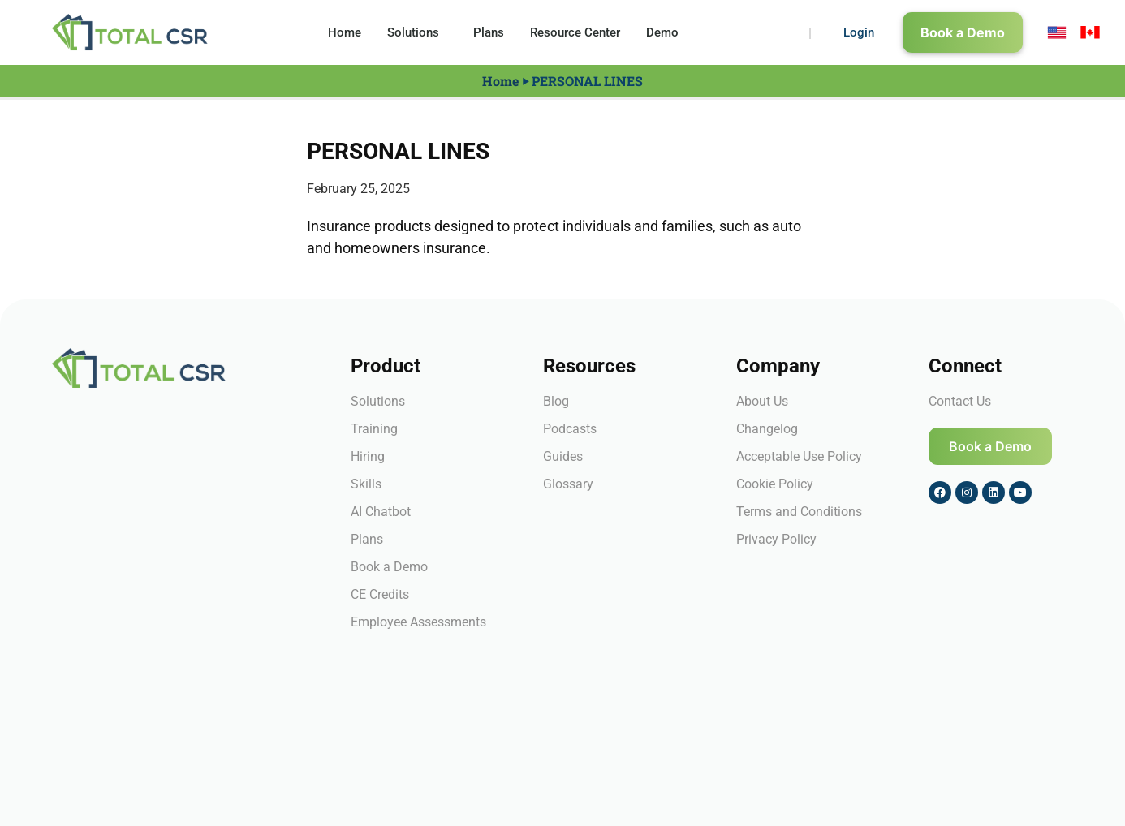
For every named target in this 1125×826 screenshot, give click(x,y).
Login (858, 32)
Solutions (417, 32)
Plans (488, 32)
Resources (589, 366)
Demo (662, 32)
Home (344, 32)
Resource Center (575, 32)
